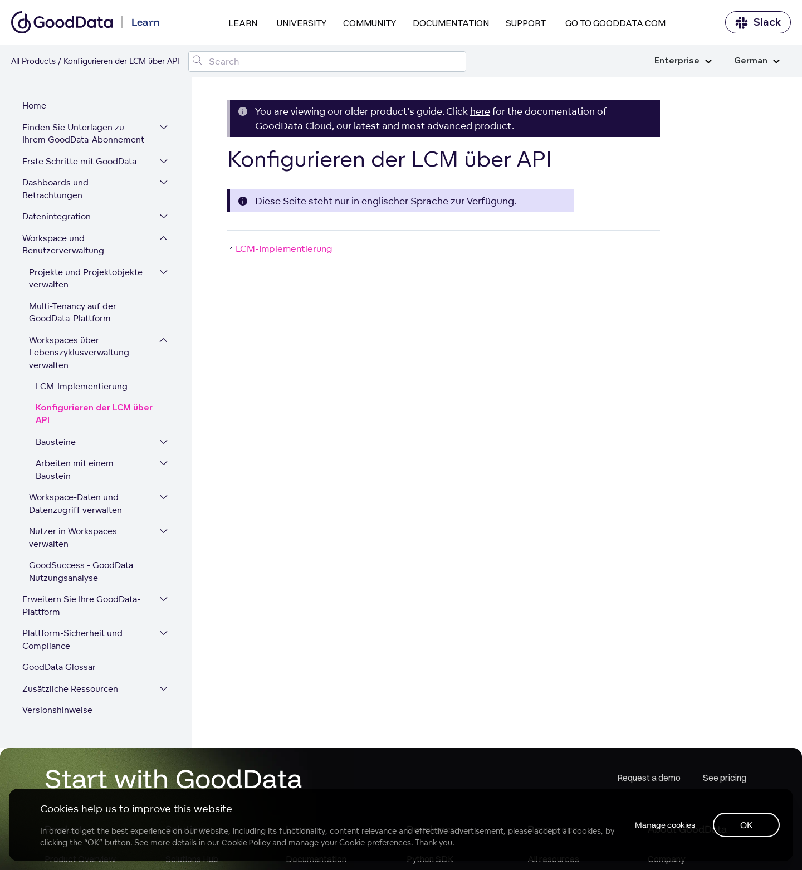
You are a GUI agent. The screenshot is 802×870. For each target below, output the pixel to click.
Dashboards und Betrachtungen (55, 189)
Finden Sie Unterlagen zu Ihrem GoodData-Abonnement (83, 133)
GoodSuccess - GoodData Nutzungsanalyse (81, 571)
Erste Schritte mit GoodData (79, 161)
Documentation (451, 22)
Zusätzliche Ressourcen (70, 688)
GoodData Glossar (59, 667)
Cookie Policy (246, 843)
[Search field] (327, 61)
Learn (242, 22)
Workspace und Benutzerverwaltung (63, 244)
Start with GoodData (173, 778)
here (480, 111)
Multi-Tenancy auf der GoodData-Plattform (72, 312)
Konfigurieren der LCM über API (94, 414)
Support (526, 22)
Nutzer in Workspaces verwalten (73, 537)
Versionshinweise (57, 710)
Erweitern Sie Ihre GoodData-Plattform (81, 605)
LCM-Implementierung (82, 386)
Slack (758, 22)
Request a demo (649, 777)
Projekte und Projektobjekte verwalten (86, 278)
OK (746, 824)
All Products (33, 61)
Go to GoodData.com (615, 22)
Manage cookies (665, 825)
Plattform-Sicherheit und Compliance (72, 639)
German (757, 61)
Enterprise (683, 61)
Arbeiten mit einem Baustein (75, 469)
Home (34, 105)
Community (369, 22)
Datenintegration (56, 216)
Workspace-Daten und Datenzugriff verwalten (75, 503)
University (301, 22)
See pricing (724, 777)
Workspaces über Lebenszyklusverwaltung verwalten (79, 352)
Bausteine (56, 442)
